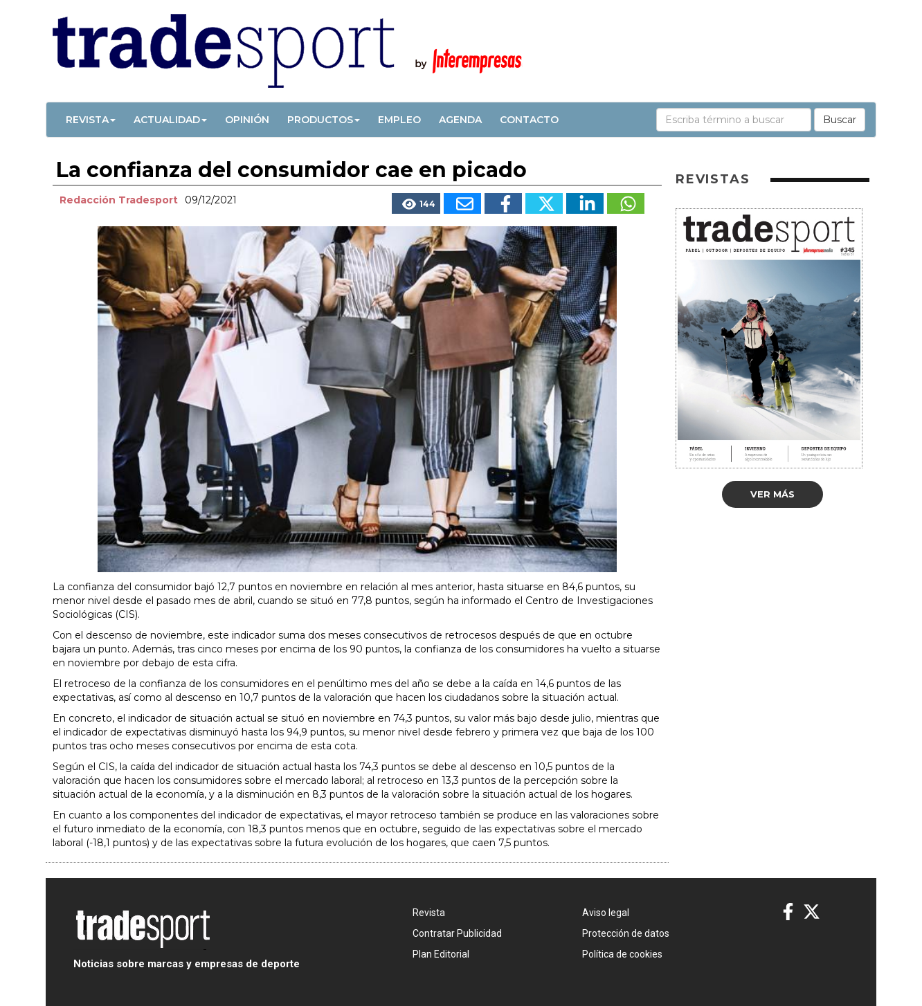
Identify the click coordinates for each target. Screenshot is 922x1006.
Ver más (772, 494)
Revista (91, 119)
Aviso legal (605, 912)
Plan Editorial (441, 954)
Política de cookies (622, 954)
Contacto (529, 119)
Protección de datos (625, 933)
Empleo (399, 119)
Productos (323, 119)
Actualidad (170, 119)
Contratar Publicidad (457, 933)
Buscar (839, 119)
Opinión (247, 119)
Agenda (460, 119)
